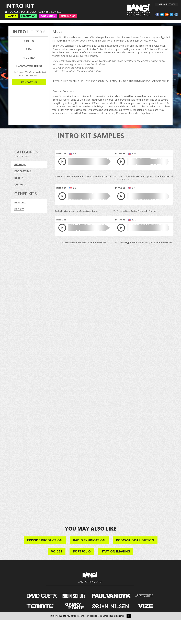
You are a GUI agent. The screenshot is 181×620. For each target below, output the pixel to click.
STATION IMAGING (115, 551)
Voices (14, 11)
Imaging (11, 16)
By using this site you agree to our (66, 615)
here (94, 55)
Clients (43, 11)
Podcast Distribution (135, 540)
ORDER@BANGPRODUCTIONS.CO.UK (148, 81)
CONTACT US (29, 82)
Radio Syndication (89, 540)
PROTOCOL (168, 4)
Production (28, 16)
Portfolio (28, 11)
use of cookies (90, 615)
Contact (57, 11)
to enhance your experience (114, 615)
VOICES (56, 551)
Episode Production (44, 540)
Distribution (68, 16)
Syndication (48, 16)
